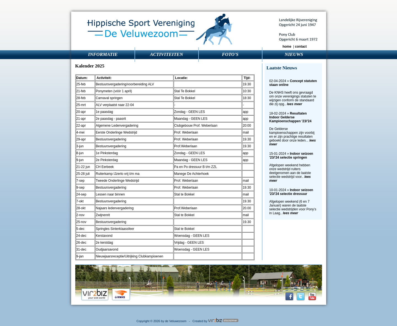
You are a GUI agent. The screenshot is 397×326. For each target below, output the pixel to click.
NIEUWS (294, 54)
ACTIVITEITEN (166, 54)
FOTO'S (230, 54)
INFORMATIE (103, 54)
